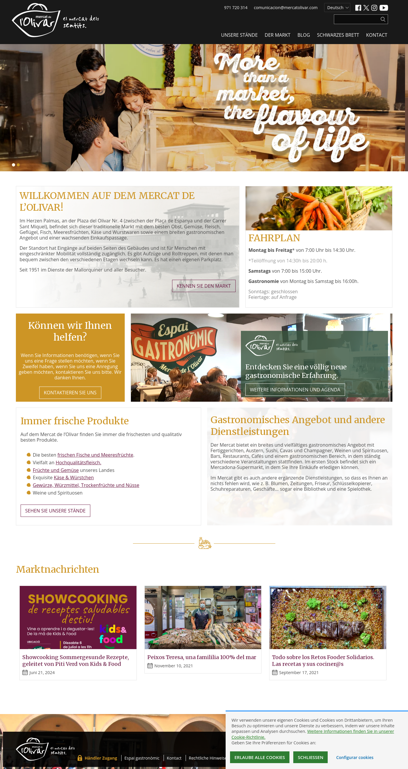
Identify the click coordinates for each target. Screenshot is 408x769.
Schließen (310, 757)
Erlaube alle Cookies (259, 757)
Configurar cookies (355, 757)
